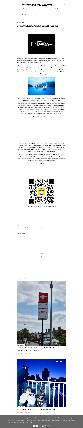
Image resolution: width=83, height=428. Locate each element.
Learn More (38, 426)
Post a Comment (25, 353)
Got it (47, 426)
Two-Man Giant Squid (43, 227)
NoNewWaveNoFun (37, 5)
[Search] (65, 4)
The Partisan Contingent (31, 227)
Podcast (23, 227)
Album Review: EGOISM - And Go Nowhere (36, 409)
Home (25, 14)
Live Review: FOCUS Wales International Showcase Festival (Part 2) (37, 348)
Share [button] (18, 225)
